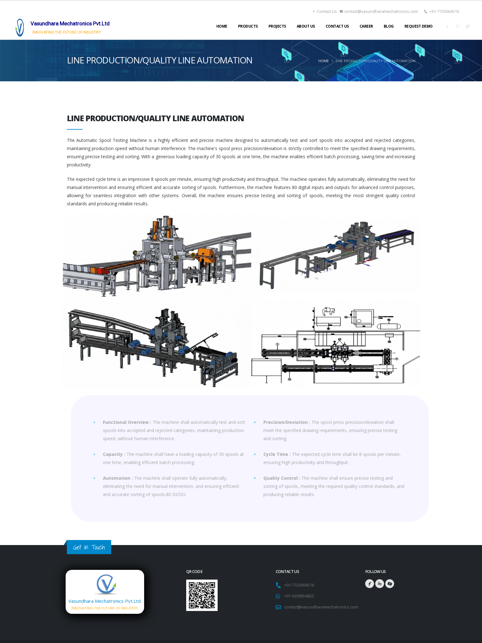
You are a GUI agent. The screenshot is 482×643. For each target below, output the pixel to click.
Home (221, 26)
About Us (306, 26)
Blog (389, 26)
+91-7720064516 (444, 11)
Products (248, 26)
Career (366, 26)
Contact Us (325, 11)
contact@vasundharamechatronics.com (379, 11)
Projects (277, 26)
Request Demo (418, 26)
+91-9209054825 (299, 596)
